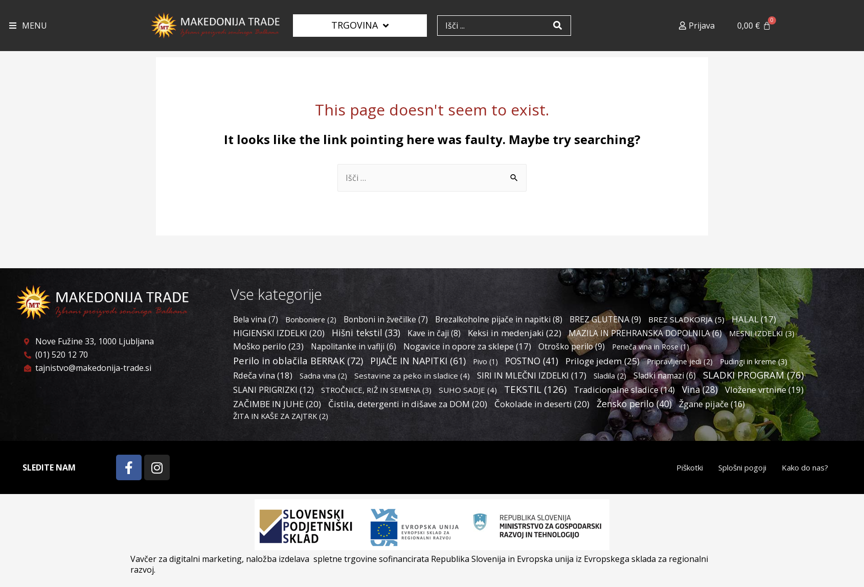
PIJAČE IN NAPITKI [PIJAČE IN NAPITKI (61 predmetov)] (418, 361)
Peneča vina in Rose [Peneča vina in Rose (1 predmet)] (650, 346)
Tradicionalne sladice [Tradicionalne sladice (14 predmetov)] (624, 389)
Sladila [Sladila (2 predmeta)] (610, 376)
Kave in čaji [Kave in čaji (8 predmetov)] (434, 333)
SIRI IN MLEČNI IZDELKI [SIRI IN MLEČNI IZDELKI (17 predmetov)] (531, 375)
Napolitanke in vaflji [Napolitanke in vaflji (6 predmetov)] (353, 346)
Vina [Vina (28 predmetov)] (700, 389)
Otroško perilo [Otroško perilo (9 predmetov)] (571, 346)
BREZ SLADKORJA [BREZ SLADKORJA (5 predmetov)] (686, 319)
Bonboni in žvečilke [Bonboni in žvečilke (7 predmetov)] (386, 319)
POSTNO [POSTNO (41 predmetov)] (531, 361)
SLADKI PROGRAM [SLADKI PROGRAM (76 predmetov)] (753, 374)
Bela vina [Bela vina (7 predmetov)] (255, 319)
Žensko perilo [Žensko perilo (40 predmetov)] (634, 403)
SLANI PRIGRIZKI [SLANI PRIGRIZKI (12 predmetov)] (273, 389)
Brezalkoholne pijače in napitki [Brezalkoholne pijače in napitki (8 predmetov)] (498, 319)
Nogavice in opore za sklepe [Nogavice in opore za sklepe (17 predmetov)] (467, 346)
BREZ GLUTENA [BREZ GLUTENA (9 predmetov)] (605, 319)
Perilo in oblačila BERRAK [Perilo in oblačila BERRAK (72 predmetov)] (298, 360)
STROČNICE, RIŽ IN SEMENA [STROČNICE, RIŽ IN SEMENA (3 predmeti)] (376, 390)
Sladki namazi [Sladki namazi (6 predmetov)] (664, 375)
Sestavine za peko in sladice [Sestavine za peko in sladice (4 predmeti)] (412, 375)
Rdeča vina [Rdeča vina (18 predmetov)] (262, 375)
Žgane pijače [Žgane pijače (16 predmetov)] (712, 404)
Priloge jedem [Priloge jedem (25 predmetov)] (602, 361)
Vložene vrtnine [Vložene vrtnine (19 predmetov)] (764, 389)
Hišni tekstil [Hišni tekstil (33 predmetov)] (366, 332)
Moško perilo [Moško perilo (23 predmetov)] (268, 346)
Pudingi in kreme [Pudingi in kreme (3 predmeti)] (753, 361)
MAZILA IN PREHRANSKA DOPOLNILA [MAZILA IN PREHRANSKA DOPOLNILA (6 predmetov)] (645, 333)
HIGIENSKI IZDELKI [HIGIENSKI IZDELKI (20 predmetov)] (279, 333)
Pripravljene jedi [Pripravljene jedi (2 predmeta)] (680, 361)
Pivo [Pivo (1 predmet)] (485, 361)
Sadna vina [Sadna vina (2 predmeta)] (323, 376)
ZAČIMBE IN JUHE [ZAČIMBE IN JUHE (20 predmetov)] (277, 404)
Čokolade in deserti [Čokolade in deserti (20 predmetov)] (541, 404)
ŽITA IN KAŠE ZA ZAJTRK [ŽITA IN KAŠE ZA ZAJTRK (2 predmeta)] (280, 416)
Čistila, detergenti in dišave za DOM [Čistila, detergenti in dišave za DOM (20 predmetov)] (407, 404)
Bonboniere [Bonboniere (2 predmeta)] (310, 319)
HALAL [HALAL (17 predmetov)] (754, 319)
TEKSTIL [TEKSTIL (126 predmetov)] (535, 389)
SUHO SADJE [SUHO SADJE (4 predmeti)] (468, 390)
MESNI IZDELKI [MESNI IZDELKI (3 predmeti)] (761, 333)
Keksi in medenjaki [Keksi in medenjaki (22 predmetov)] (514, 333)
